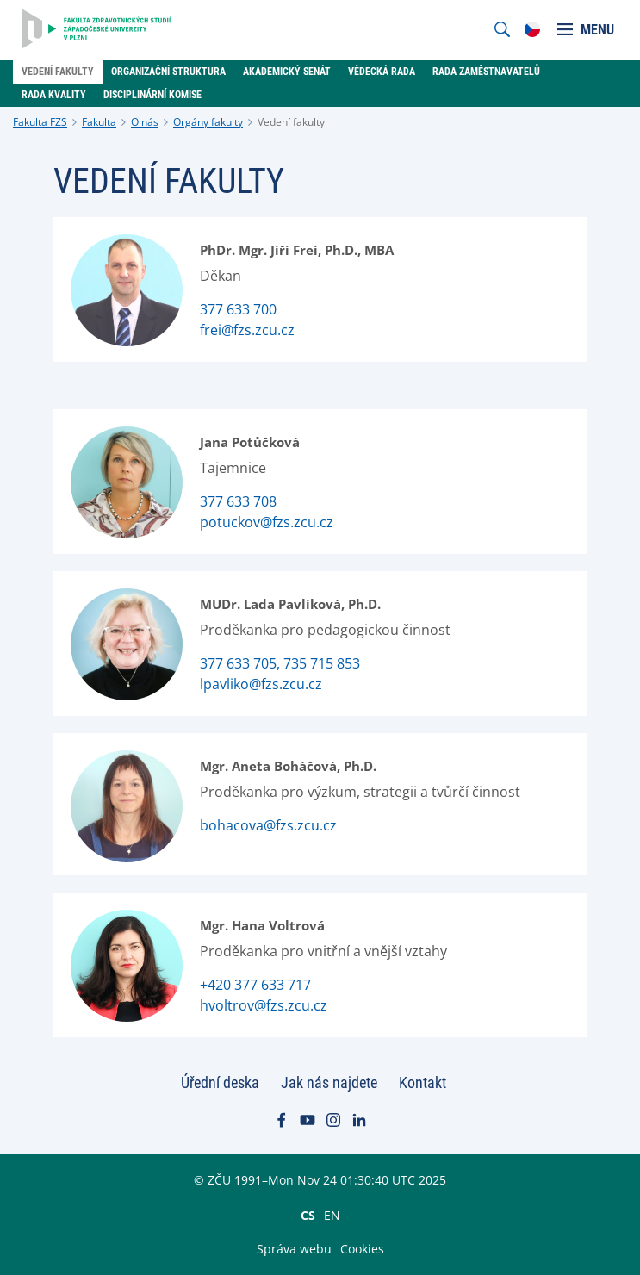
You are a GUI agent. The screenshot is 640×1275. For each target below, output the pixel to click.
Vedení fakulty (291, 122)
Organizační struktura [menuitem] (168, 71)
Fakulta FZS (40, 122)
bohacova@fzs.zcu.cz (268, 825)
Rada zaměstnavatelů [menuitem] (486, 71)
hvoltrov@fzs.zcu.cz (263, 1005)
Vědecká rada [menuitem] (381, 71)
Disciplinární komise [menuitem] (152, 95)
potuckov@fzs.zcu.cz (266, 522)
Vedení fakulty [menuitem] (58, 71)
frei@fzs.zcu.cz (247, 329)
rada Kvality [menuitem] (54, 95)
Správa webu (294, 1249)
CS (308, 1214)
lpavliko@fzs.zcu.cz (261, 684)
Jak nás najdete (329, 1082)
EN (332, 1214)
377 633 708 (238, 501)
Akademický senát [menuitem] (287, 71)
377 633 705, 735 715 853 (280, 663)
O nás (144, 122)
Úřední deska (220, 1082)
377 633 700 (238, 309)
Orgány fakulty (208, 122)
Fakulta (99, 122)
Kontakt (422, 1082)
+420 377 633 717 (255, 984)
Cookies (362, 1249)
